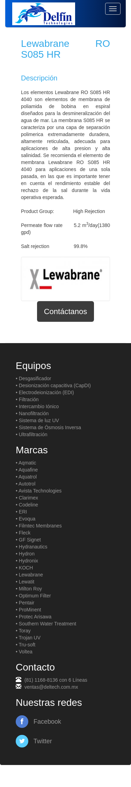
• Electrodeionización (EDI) (45, 392)
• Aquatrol (26, 477)
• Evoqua (25, 519)
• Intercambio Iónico (37, 406)
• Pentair (25, 602)
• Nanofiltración (32, 413)
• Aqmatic (26, 463)
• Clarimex (27, 498)
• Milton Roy (29, 588)
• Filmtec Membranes (39, 526)
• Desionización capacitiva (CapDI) (53, 385)
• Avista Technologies (38, 491)
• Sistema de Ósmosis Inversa (48, 427)
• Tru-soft (25, 644)
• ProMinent (28, 609)
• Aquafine (27, 470)
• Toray (23, 630)
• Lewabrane (29, 574)
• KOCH (24, 567)
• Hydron (25, 553)
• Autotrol (25, 484)
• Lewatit (25, 581)
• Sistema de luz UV (37, 420)
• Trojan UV (28, 637)
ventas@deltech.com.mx (51, 687)
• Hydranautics (32, 547)
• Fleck (23, 533)
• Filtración (27, 399)
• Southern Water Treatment (46, 623)
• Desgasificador (33, 378)
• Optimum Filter (33, 595)
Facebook (38, 721)
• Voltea (24, 651)
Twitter (34, 741)
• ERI (21, 512)
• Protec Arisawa (33, 616)
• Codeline (27, 505)
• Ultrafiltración (31, 434)
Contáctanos (65, 311)
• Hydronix (27, 560)
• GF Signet (28, 540)
